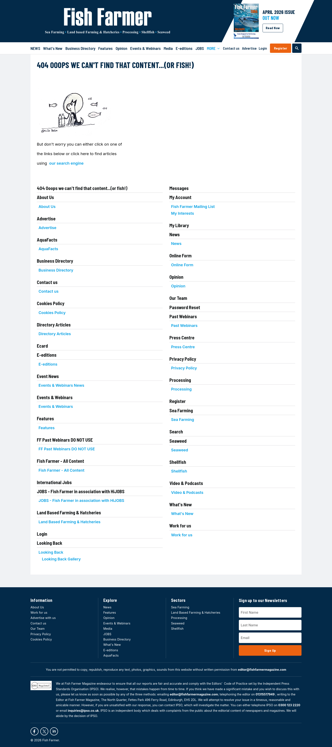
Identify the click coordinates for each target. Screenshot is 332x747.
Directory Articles (54, 324)
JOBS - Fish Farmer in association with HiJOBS (81, 491)
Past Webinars (183, 316)
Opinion (176, 277)
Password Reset (184, 307)
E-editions (47, 355)
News (174, 234)
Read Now (273, 28)
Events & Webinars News (61, 385)
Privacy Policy (182, 359)
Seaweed (178, 441)
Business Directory (55, 261)
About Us (45, 197)
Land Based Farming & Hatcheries (69, 512)
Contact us (47, 282)
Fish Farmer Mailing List (193, 206)
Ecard (42, 345)
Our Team (178, 298)
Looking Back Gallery (61, 559)
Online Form (180, 255)
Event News (48, 376)
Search (176, 431)
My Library (179, 225)
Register (280, 48)
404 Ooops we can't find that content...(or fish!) (82, 188)
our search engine (66, 163)
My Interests (182, 213)
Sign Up (270, 650)
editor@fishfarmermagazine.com (262, 669)
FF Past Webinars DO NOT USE (65, 439)
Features (45, 418)
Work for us (180, 525)
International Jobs (54, 482)
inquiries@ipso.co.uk (83, 710)
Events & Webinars (55, 397)
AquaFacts (47, 239)
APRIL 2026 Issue (279, 12)
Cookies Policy (50, 303)
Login (42, 534)
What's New (180, 504)
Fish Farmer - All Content (60, 461)
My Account (180, 197)
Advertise (46, 218)
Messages (179, 188)
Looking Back (49, 543)
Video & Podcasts (186, 483)
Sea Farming (181, 410)
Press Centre (181, 337)
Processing (180, 380)
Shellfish (177, 462)
